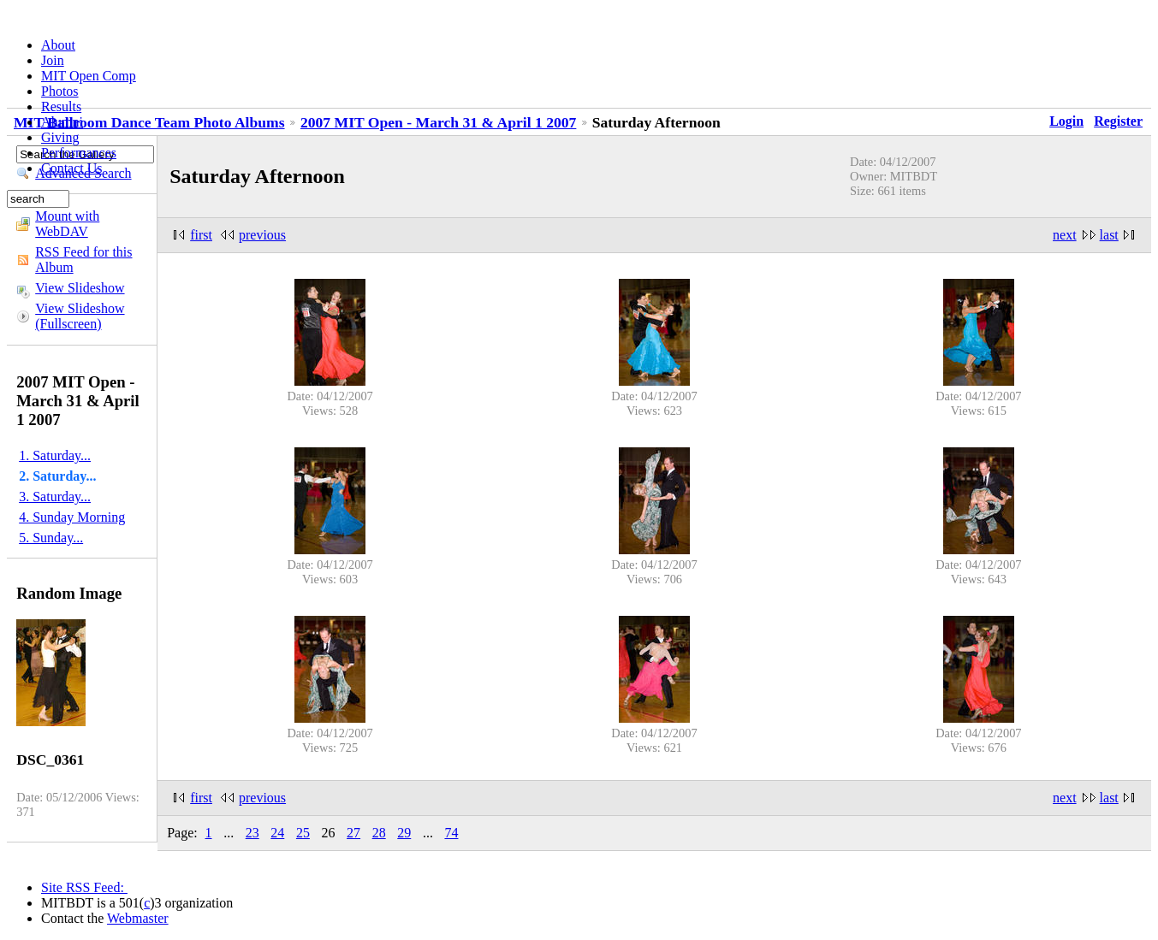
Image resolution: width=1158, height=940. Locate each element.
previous (262, 235)
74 (451, 832)
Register (1118, 121)
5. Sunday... (51, 537)
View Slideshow (79, 288)
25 (303, 832)
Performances (78, 152)
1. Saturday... (55, 455)
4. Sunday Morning (72, 517)
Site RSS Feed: (84, 887)
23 (252, 832)
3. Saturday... (55, 496)
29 (404, 832)
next (1065, 235)
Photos (60, 91)
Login (1066, 121)
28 (379, 832)
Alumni (62, 122)
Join (52, 60)
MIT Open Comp (88, 75)
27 (353, 832)
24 (277, 832)
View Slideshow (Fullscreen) (79, 316)
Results (61, 106)
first (201, 235)
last (1109, 235)
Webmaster (138, 918)
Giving (60, 137)
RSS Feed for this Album (83, 260)
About (58, 45)
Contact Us (72, 168)
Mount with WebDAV (67, 224)
